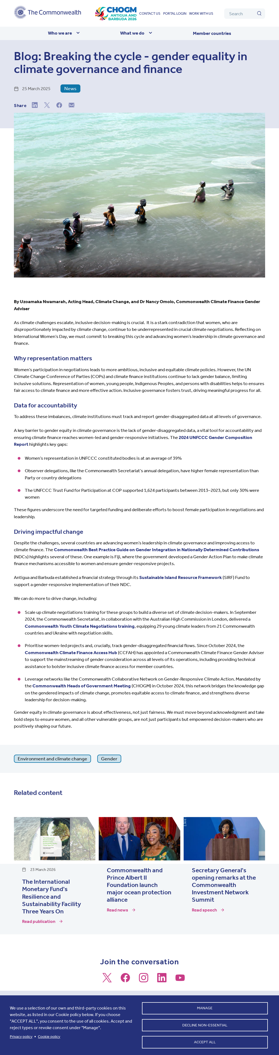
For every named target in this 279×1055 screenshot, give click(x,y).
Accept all (205, 1041)
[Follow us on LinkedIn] (161, 980)
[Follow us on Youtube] (180, 980)
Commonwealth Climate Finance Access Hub (71, 652)
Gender (109, 759)
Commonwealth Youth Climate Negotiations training (80, 626)
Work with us (201, 13)
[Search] (244, 13)
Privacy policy (21, 1035)
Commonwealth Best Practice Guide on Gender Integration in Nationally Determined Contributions (156, 549)
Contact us (149, 13)
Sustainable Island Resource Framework (180, 577)
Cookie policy (49, 1035)
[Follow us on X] (107, 980)
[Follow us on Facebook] (125, 980)
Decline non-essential (205, 1024)
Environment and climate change (52, 759)
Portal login (174, 13)
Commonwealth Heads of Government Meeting (82, 685)
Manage (205, 1006)
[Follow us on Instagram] (143, 980)
